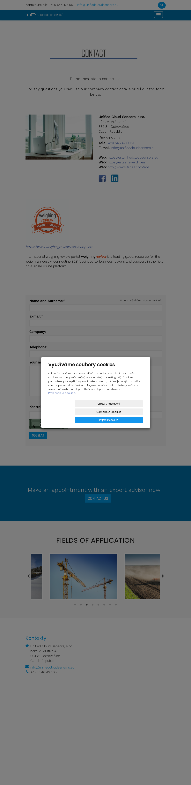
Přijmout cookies (128, 411)
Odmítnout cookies (95, 411)
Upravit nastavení (63, 411)
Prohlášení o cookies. (62, 401)
